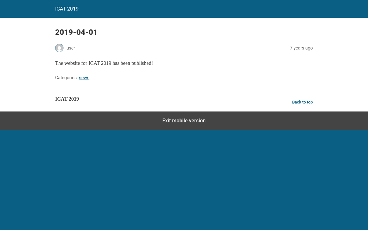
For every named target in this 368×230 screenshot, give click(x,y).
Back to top (302, 102)
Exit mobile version (184, 121)
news (84, 77)
